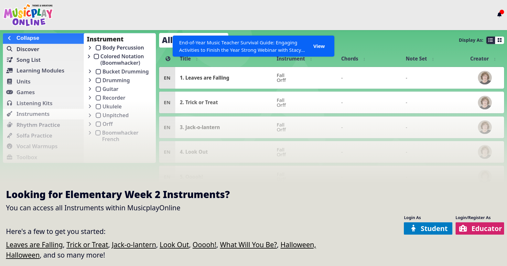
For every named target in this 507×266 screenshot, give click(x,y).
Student (429, 228)
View (319, 46)
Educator (480, 228)
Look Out (174, 244)
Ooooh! (205, 244)
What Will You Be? (248, 244)
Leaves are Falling (34, 244)
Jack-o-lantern (134, 244)
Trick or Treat (87, 244)
